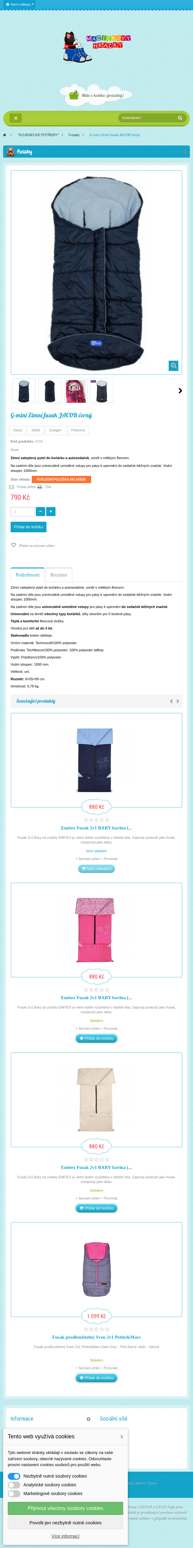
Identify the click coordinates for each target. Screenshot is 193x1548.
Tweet (17, 430)
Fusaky (74, 135)
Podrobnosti (28, 574)
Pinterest (78, 430)
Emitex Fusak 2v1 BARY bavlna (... (96, 827)
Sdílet (35, 430)
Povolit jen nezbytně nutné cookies (66, 1522)
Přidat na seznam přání (36, 546)
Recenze (58, 574)
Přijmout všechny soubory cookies (65, 1508)
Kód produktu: (22, 441)
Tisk (48, 487)
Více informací (65, 1536)
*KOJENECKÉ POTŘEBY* (38, 135)
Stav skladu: (21, 479)
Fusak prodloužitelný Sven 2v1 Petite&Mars (96, 1337)
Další (180, 390)
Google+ (55, 430)
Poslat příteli (26, 487)
